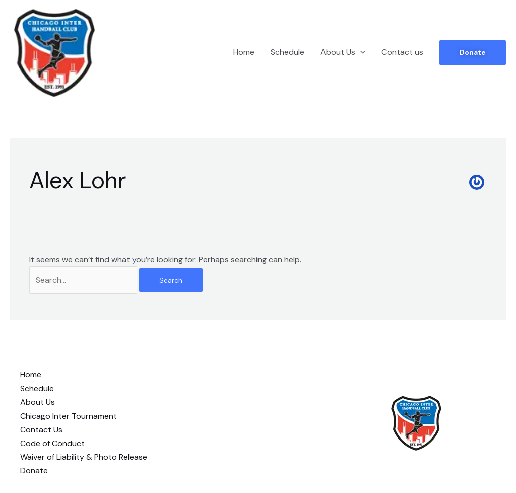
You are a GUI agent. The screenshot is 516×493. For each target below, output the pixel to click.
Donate (473, 52)
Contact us (402, 52)
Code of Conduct (52, 443)
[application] (360, 52)
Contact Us (41, 429)
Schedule (287, 52)
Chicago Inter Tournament (68, 416)
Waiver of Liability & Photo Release (83, 457)
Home (243, 52)
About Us (342, 52)
